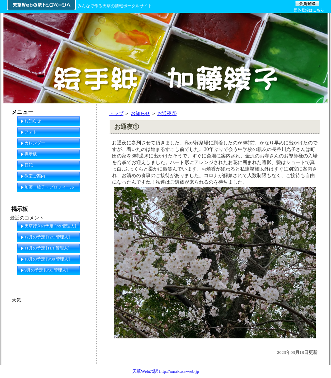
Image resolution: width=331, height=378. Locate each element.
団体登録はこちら (309, 10)
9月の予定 (33, 270)
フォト (30, 132)
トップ (116, 113)
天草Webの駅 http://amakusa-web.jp (165, 371)
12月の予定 (34, 237)
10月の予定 (34, 259)
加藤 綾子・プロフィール (49, 187)
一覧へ (83, 281)
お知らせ (140, 113)
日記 (28, 165)
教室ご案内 (34, 176)
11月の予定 (34, 248)
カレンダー (34, 143)
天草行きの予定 (38, 226)
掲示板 (30, 154)
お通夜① (167, 113)
